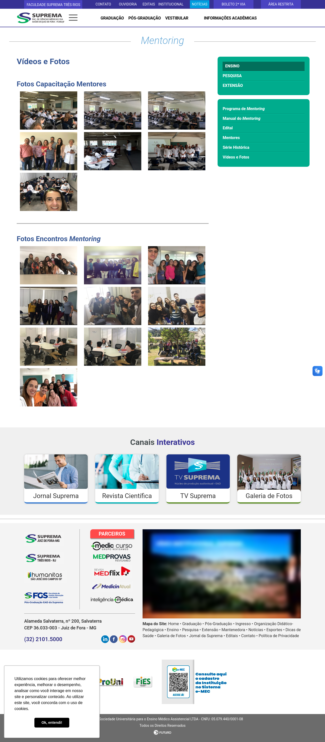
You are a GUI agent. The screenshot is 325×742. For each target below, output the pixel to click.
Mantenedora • (234, 629)
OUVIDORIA (128, 4)
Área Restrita (281, 4)
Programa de (244, 108)
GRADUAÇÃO (112, 18)
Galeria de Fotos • (172, 635)
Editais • (233, 635)
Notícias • (256, 629)
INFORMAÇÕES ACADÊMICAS (230, 18)
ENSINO (232, 66)
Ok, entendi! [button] (51, 723)
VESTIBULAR (176, 18)
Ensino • (174, 629)
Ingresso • (244, 623)
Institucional (170, 4)
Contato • (249, 635)
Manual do (241, 118)
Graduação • (193, 623)
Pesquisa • (191, 629)
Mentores (231, 137)
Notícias (199, 4)
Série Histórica (236, 147)
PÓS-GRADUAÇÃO (144, 18)
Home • (174, 623)
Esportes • (275, 629)
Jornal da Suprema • (207, 635)
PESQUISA (232, 75)
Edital (228, 128)
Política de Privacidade (279, 635)
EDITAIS (149, 4)
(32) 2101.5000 (43, 639)
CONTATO (103, 4)
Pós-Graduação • (220, 623)
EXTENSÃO (233, 85)
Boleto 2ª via (233, 4)
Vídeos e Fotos (236, 157)
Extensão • (211, 629)
